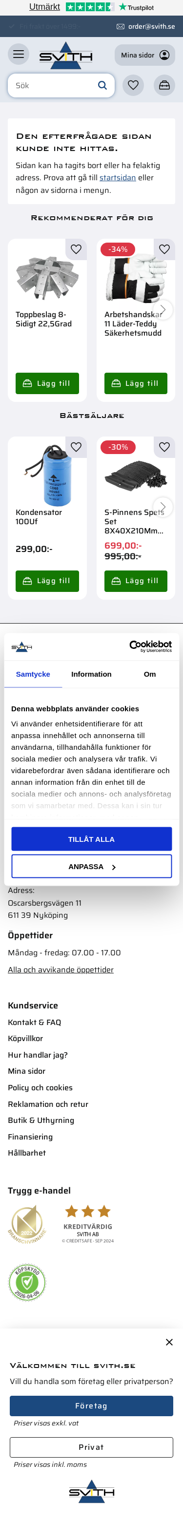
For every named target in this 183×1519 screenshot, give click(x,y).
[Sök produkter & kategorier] (61, 86)
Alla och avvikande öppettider (61, 970)
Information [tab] (91, 673)
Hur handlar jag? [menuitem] (38, 1055)
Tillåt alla (91, 839)
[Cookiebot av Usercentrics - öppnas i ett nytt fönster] (130, 647)
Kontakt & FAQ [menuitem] (34, 1022)
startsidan (118, 177)
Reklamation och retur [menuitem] (48, 1104)
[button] (18, 54)
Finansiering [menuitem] (30, 1137)
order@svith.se (151, 26)
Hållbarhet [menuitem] (27, 1153)
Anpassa (91, 866)
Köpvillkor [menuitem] (25, 1038)
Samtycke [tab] (33, 673)
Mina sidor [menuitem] (26, 1071)
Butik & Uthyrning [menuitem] (41, 1120)
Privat (91, 1447)
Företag (91, 1406)
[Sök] (102, 86)
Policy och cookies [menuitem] (40, 1088)
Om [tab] (150, 673)
